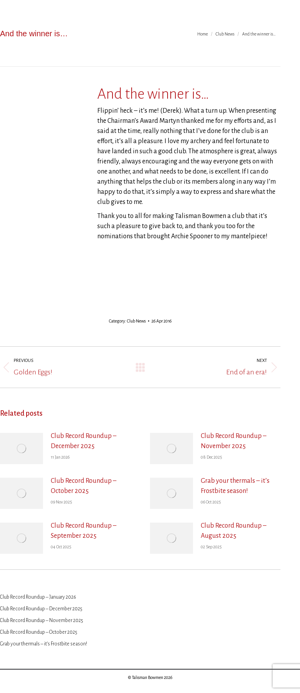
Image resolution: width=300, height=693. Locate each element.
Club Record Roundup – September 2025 (83, 530)
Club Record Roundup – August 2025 (233, 530)
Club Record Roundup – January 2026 (38, 597)
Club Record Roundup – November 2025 (233, 441)
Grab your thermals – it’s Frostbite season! (235, 485)
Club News (136, 321)
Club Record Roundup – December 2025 (83, 441)
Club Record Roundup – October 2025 (83, 485)
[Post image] (21, 448)
